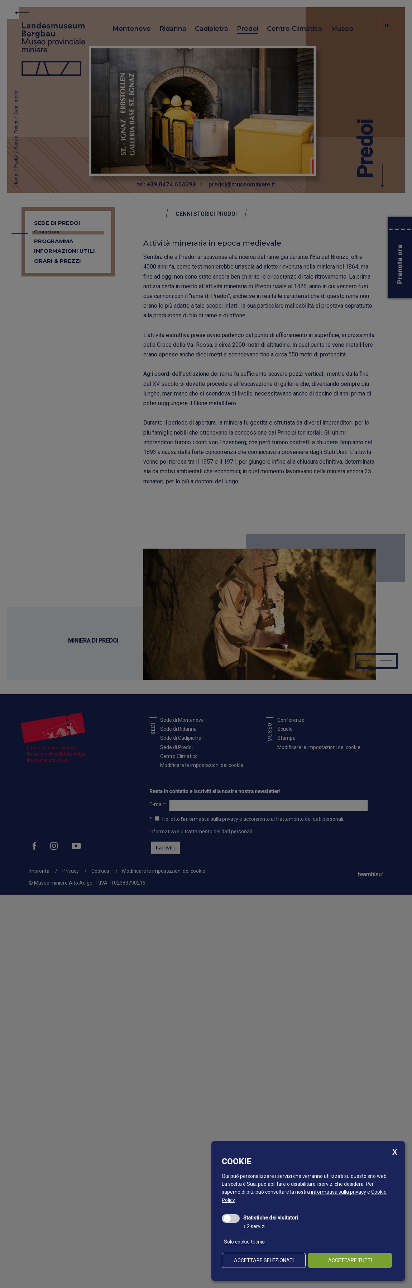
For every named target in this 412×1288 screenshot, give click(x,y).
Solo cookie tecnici (244, 1242)
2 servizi (254, 1226)
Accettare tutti (350, 1260)
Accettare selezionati (264, 1260)
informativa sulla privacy (338, 1192)
